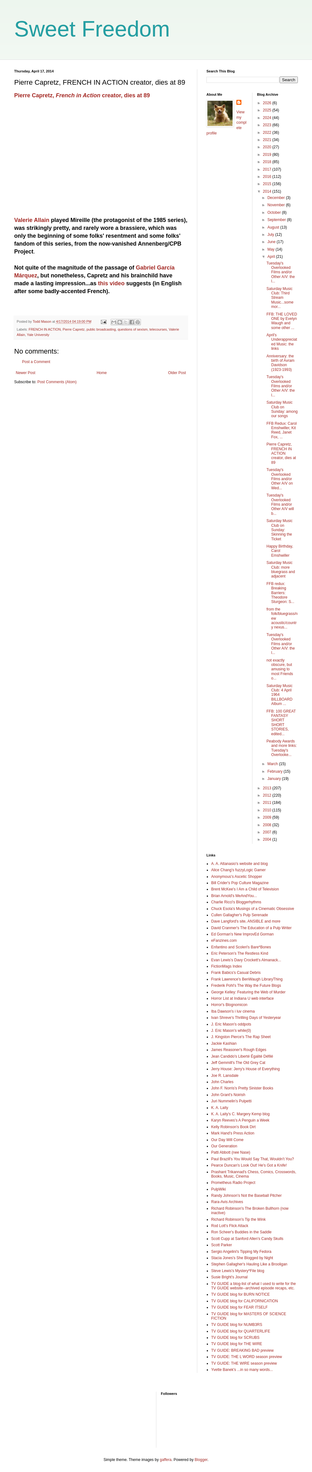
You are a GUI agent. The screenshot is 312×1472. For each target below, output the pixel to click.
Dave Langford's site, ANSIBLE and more (245, 921)
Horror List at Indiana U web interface (242, 998)
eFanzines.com (224, 940)
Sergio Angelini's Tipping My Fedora (241, 1251)
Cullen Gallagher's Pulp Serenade (239, 915)
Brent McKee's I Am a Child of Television (245, 889)
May (271, 249)
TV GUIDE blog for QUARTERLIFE (240, 1331)
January (274, 778)
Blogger (201, 1460)
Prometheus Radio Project (233, 1182)
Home (102, 373)
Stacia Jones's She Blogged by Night (242, 1258)
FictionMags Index (226, 966)
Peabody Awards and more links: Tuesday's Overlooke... (281, 748)
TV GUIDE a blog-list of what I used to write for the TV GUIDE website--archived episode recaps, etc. (253, 1286)
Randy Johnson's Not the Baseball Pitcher (246, 1195)
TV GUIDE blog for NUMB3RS (236, 1324)
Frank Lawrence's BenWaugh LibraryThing (247, 979)
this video (111, 283)
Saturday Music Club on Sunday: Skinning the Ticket (279, 530)
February (275, 771)
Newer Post (25, 373)
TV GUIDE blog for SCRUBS (235, 1337)
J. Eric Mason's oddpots (231, 1024)
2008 (267, 825)
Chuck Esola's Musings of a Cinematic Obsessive (252, 909)
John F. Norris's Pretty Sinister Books (242, 1088)
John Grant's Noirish (228, 1095)
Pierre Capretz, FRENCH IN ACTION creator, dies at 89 (281, 453)
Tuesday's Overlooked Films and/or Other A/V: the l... (280, 272)
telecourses (158, 329)
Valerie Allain (31, 220)
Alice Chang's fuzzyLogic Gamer (238, 870)
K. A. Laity (219, 1107)
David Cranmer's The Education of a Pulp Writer (251, 928)
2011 (267, 802)
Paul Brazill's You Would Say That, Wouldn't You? (252, 1159)
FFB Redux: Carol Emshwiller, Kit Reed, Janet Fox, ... (281, 430)
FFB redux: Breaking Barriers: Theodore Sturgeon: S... (280, 593)
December (276, 198)
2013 (267, 788)
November (276, 205)
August (273, 227)
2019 (267, 154)
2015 (267, 184)
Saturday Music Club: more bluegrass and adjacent (280, 569)
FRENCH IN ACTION (45, 329)
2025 (267, 110)
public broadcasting (101, 329)
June (271, 242)
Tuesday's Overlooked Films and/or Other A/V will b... (280, 504)
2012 (267, 795)
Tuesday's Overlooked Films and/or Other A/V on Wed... (279, 479)
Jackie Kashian (224, 1043)
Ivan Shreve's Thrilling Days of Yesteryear (246, 1017)
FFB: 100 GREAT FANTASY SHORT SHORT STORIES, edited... (281, 722)
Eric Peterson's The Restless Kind (239, 953)
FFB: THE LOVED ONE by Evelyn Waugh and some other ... (281, 321)
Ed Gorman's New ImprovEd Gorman (242, 934)
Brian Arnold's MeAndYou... (234, 896)
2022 (267, 132)
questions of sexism (132, 329)
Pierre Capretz (74, 329)
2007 (267, 832)
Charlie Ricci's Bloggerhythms (236, 902)
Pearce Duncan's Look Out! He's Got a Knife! (249, 1165)
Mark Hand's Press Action (232, 1133)
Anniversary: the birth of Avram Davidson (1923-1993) (280, 363)
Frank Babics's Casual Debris (236, 972)
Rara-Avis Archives (227, 1202)
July (271, 234)
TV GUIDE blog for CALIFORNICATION (244, 1301)
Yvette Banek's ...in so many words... (242, 1369)
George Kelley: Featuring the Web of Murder (248, 992)
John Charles (222, 1082)
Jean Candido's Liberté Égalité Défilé (242, 1056)
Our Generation (224, 1146)
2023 (267, 125)
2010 (267, 810)
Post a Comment (36, 362)
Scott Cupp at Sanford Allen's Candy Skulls (247, 1238)
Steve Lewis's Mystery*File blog (237, 1271)
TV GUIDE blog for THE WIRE (236, 1344)
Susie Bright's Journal (229, 1277)
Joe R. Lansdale (225, 1075)
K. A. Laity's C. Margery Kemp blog (240, 1114)
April (271, 256)
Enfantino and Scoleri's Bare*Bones (241, 947)
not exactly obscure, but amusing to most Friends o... (279, 669)
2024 (267, 118)
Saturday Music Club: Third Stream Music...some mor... (279, 298)
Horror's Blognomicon (229, 1005)
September (277, 220)
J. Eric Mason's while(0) (231, 1030)
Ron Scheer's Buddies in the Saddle (241, 1232)
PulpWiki (218, 1189)
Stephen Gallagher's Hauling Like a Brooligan (249, 1264)
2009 (267, 817)
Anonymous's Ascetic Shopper (236, 876)
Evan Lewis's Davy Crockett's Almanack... (246, 960)
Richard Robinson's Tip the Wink (238, 1219)
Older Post (177, 373)
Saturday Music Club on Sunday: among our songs (282, 409)
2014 (267, 191)
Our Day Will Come (227, 1140)
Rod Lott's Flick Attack (229, 1226)
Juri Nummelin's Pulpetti (231, 1101)
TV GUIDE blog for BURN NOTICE (240, 1294)
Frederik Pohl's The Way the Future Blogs (246, 985)
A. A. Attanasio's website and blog (239, 863)
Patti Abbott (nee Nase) (230, 1152)
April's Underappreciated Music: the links (281, 342)
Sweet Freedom (92, 29)
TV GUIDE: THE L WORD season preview (246, 1357)
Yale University (38, 335)
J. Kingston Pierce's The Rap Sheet (241, 1037)
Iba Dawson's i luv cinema (233, 1011)
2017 (267, 169)
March (273, 764)
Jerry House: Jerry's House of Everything (245, 1069)
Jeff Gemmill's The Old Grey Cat (238, 1062)
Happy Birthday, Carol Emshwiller (279, 551)
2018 (267, 162)
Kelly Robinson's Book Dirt (233, 1127)
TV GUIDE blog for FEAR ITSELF (239, 1307)
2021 (267, 140)
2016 (267, 176)
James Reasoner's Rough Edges (238, 1050)
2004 (267, 839)
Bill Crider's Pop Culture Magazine (240, 883)
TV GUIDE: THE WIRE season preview (244, 1363)
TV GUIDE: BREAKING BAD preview (242, 1350)
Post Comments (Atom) (57, 382)
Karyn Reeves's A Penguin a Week (240, 1120)
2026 (267, 103)
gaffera (165, 1460)
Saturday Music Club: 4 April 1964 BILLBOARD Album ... (279, 695)
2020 (267, 147)
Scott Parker (221, 1245)
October (274, 212)
